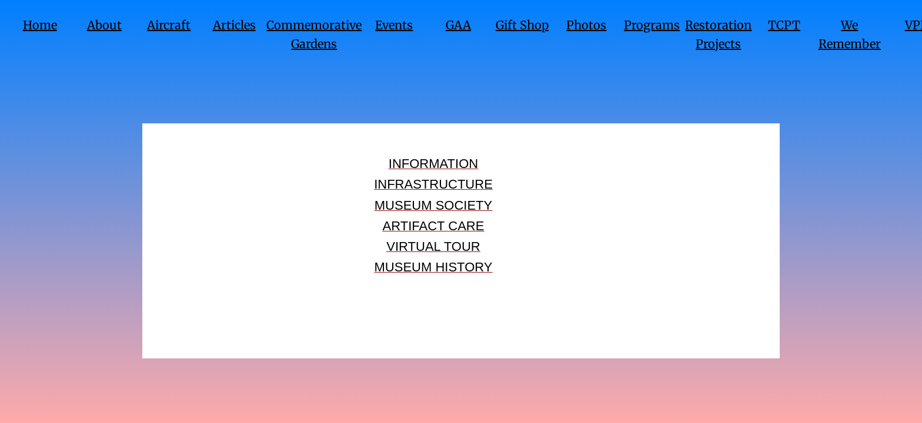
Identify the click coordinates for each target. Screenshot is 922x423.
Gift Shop (522, 25)
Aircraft (169, 25)
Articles (234, 25)
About (104, 25)
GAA (458, 25)
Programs (652, 25)
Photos (586, 25)
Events (394, 25)
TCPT (784, 25)
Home (40, 25)
